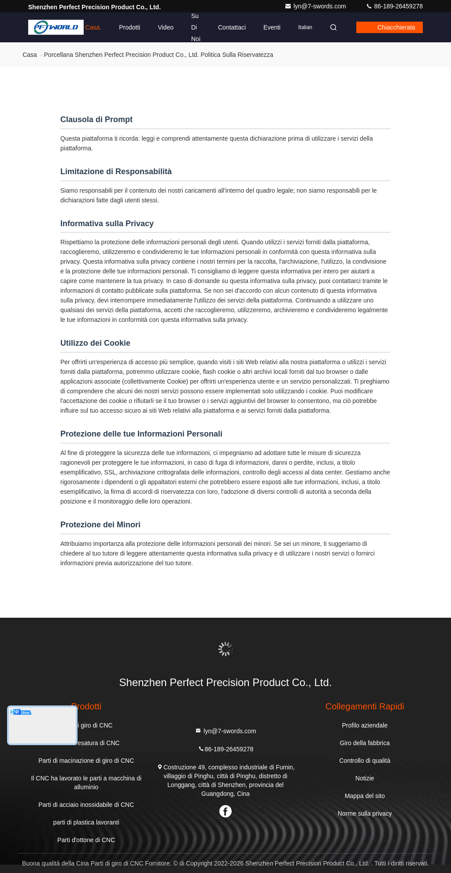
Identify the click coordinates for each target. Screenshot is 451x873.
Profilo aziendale (365, 725)
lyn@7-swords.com (316, 6)
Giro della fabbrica (365, 742)
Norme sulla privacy (365, 813)
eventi (272, 27)
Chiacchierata (396, 27)
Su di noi (195, 27)
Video (166, 27)
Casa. (93, 27)
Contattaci (232, 27)
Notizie (364, 778)
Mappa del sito (365, 795)
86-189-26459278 (394, 6)
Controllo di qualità (364, 760)
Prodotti (129, 27)
